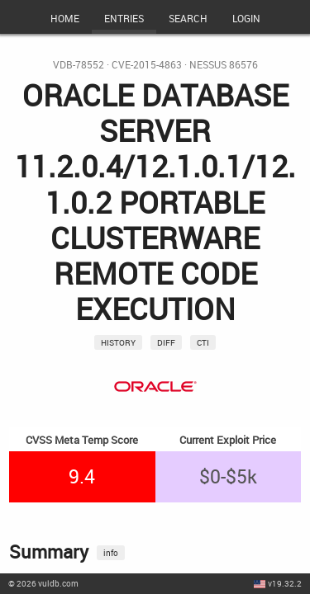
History (118, 342)
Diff (166, 342)
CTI (203, 342)
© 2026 (43, 583)
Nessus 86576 (223, 65)
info (110, 553)
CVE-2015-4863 (147, 65)
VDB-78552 (78, 65)
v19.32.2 (285, 583)
